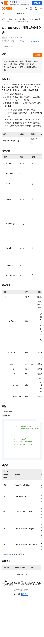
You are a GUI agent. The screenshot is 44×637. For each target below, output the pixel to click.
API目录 (37, 19)
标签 (16, 19)
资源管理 (10, 19)
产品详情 (21, 41)
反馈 (24, 596)
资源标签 (7, 21)
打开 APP (37, 3)
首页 (3, 19)
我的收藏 (36, 41)
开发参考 (23, 19)
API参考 (30, 19)
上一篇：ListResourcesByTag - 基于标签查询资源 (11, 584)
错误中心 (8, 556)
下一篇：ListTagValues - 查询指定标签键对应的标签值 (31, 584)
